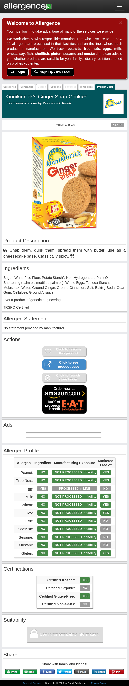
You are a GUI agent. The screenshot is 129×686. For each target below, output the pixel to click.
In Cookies (86, 86)
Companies (26, 86)
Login (18, 72)
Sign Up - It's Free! (52, 72)
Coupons (55, 86)
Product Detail (105, 86)
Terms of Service (32, 683)
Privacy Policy (98, 683)
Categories (9, 86)
